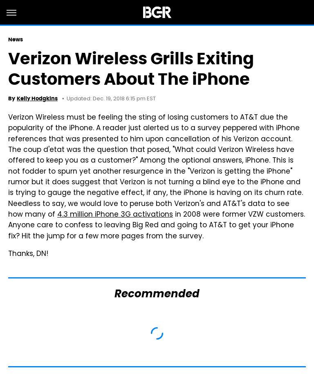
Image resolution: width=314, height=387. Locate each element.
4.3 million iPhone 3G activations (115, 215)
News (15, 39)
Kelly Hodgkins (37, 98)
